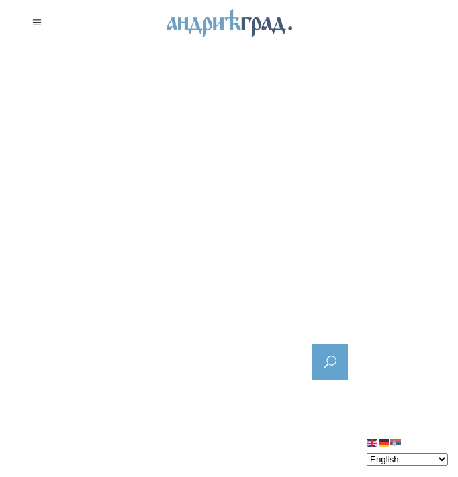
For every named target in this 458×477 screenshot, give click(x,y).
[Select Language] (407, 459)
